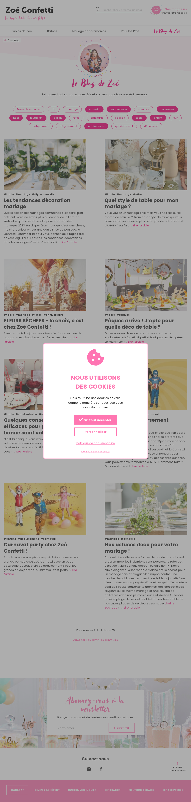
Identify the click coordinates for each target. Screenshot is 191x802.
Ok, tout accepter (95, 420)
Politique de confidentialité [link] (95, 443)
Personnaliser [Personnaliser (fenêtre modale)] (96, 432)
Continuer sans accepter (95, 451)
